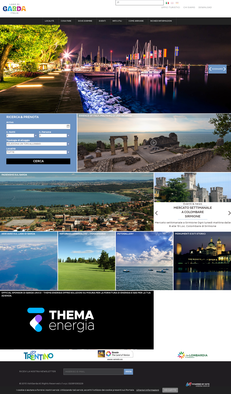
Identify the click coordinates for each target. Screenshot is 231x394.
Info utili (117, 21)
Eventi (102, 21)
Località (49, 21)
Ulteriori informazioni (147, 390)
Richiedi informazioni (161, 21)
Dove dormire (85, 21)
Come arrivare (136, 21)
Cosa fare (66, 21)
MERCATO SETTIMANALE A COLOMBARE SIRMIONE (193, 212)
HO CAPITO (170, 390)
